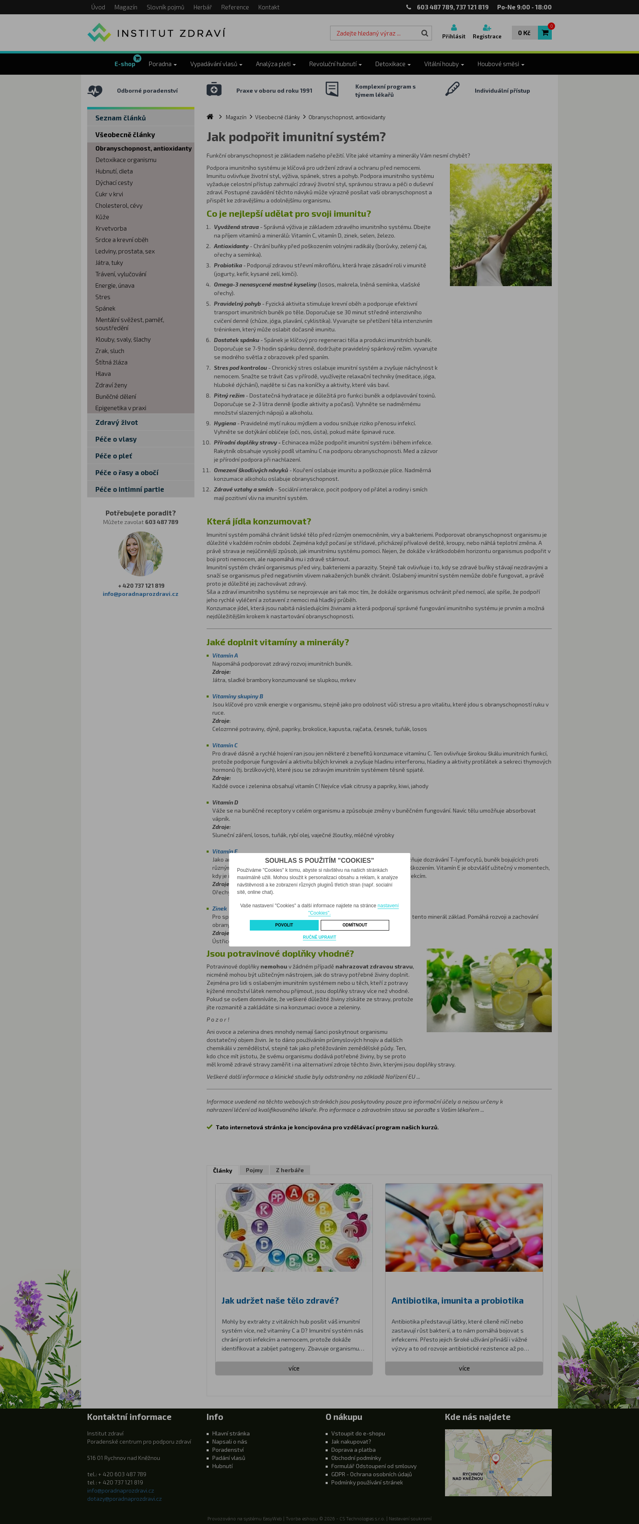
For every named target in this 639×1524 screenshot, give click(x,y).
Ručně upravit (319, 937)
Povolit (284, 925)
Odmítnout (354, 925)
